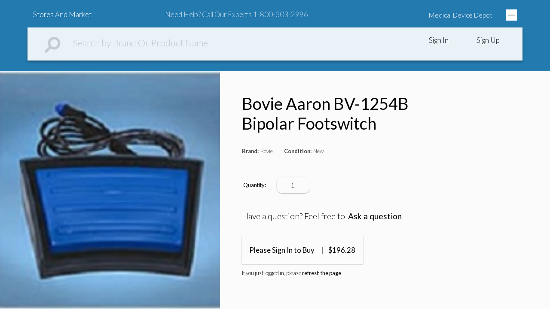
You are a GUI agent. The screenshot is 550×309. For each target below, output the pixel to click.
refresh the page (321, 273)
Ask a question (375, 216)
